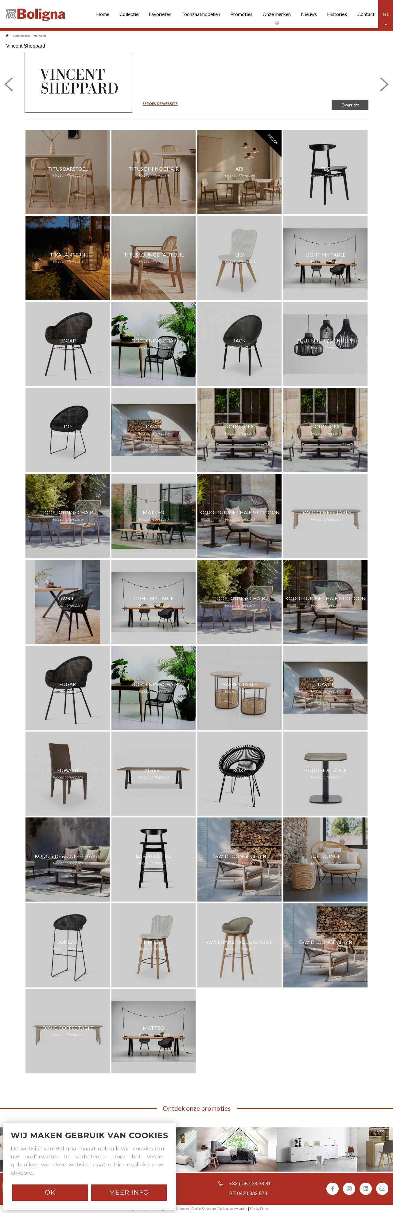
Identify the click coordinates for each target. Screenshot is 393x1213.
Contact (366, 14)
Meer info (129, 1192)
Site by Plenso (260, 1209)
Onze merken (277, 14)
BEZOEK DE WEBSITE (159, 104)
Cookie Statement (203, 1209)
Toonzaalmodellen (200, 14)
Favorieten (160, 14)
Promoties (241, 14)
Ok (50, 1192)
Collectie (128, 14)
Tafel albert (39, 35)
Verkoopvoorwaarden (232, 1209)
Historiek (337, 14)
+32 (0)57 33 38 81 (250, 1183)
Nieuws (309, 14)
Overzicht (350, 104)
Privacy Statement (176, 1209)
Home (102, 14)
